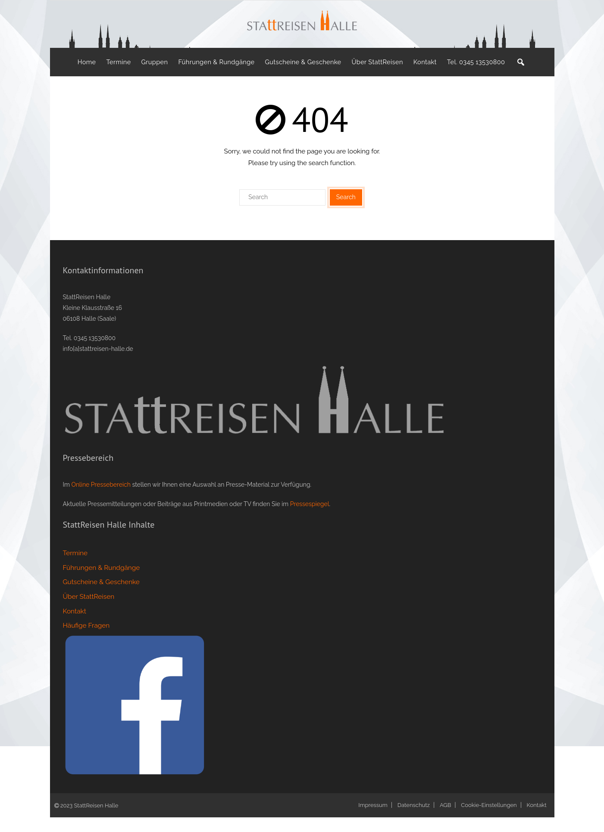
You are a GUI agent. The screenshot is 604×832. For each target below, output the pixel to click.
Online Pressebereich (100, 499)
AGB (445, 819)
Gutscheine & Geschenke (101, 597)
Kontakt (74, 626)
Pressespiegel (309, 518)
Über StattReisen (89, 611)
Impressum (372, 819)
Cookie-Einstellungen (488, 819)
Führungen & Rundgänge (101, 582)
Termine (75, 568)
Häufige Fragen (86, 640)
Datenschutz (413, 819)
